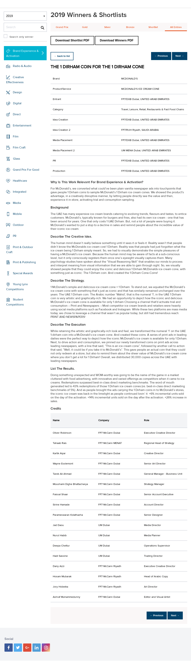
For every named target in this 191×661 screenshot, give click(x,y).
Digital (17, 103)
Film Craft (19, 147)
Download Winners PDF (116, 40)
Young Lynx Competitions (17, 286)
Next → (178, 56)
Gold (84, 27)
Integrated (19, 192)
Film (15, 136)
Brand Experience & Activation (22, 53)
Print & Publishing (24, 262)
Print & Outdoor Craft (19, 249)
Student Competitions (15, 302)
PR (14, 236)
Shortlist (153, 27)
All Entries (176, 27)
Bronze (130, 27)
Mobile (17, 214)
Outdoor (18, 225)
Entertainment (22, 125)
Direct (17, 114)
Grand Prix (62, 27)
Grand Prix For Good (26, 170)
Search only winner (21, 37)
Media (17, 203)
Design (17, 92)
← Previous (158, 56)
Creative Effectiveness (15, 79)
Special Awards (23, 273)
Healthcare (20, 181)
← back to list (63, 56)
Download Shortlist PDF (72, 40)
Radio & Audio (22, 66)
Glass (16, 158)
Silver (107, 27)
